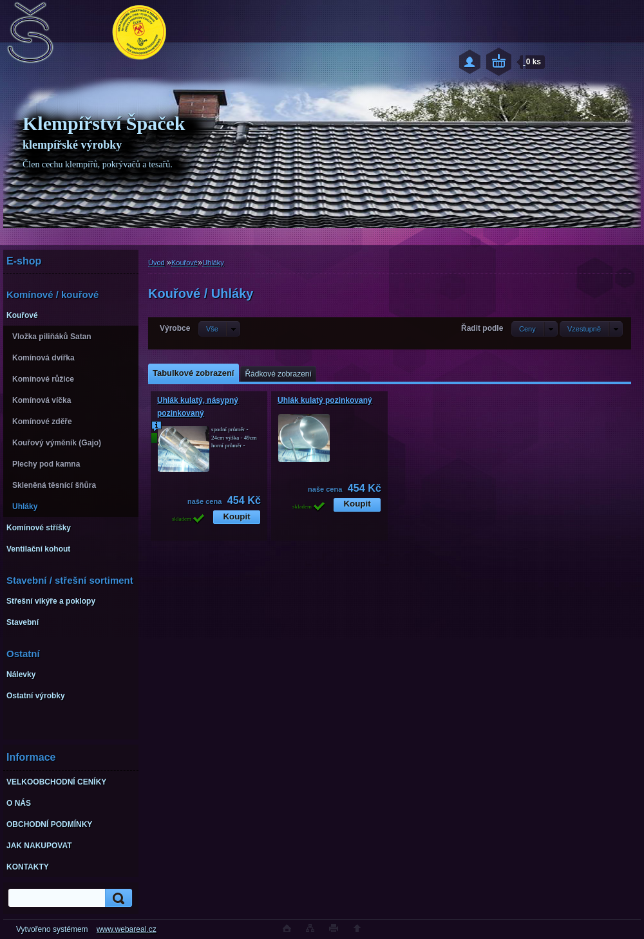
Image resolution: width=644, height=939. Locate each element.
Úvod (156, 262)
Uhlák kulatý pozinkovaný (325, 400)
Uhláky (213, 262)
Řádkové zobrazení (278, 373)
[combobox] (534, 329)
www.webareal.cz (126, 929)
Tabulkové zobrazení (193, 373)
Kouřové (184, 262)
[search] (116, 898)
